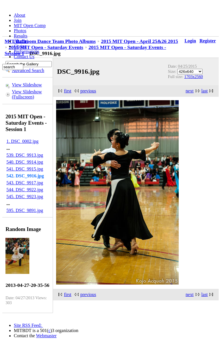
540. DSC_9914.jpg (24, 162)
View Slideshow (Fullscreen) (27, 94)
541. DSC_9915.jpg (24, 168)
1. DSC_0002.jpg (22, 141)
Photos (20, 30)
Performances (26, 51)
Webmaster (46, 335)
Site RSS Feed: (28, 325)
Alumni (21, 41)
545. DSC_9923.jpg (24, 196)
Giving (20, 46)
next (190, 90)
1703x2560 (193, 76)
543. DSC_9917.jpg (24, 182)
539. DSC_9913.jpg (24, 155)
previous (88, 90)
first (67, 90)
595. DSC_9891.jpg (24, 210)
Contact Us (24, 56)
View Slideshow (27, 84)
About (19, 15)
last (204, 90)
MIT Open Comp (30, 25)
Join (18, 20)
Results (20, 35)
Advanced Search (28, 70)
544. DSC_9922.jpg (24, 189)
